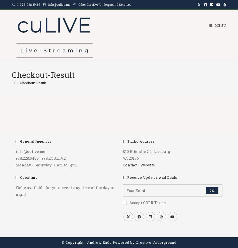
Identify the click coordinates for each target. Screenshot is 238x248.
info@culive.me (59, 5)
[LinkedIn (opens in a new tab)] (212, 4)
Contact (130, 164)
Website (147, 164)
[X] (128, 216)
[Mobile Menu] (216, 25)
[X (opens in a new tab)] (199, 4)
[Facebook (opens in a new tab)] (205, 4)
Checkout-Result (33, 83)
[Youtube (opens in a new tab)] (218, 4)
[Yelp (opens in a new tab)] (224, 4)
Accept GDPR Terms (144, 202)
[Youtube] (172, 216)
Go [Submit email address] (211, 191)
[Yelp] (161, 216)
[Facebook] (139, 216)
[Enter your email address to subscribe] (172, 190)
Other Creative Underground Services (104, 5)
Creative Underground (156, 242)
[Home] (13, 83)
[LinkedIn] (150, 216)
